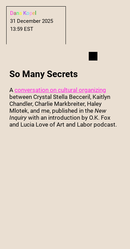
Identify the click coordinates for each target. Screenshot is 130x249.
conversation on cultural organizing (60, 89)
